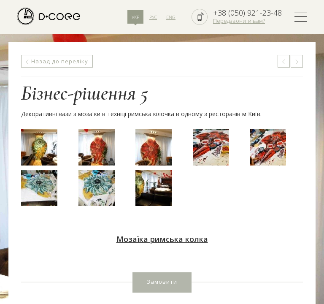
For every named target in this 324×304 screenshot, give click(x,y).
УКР (135, 17)
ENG (171, 17)
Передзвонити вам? (239, 20)
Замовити (162, 281)
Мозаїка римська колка (162, 239)
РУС (153, 17)
